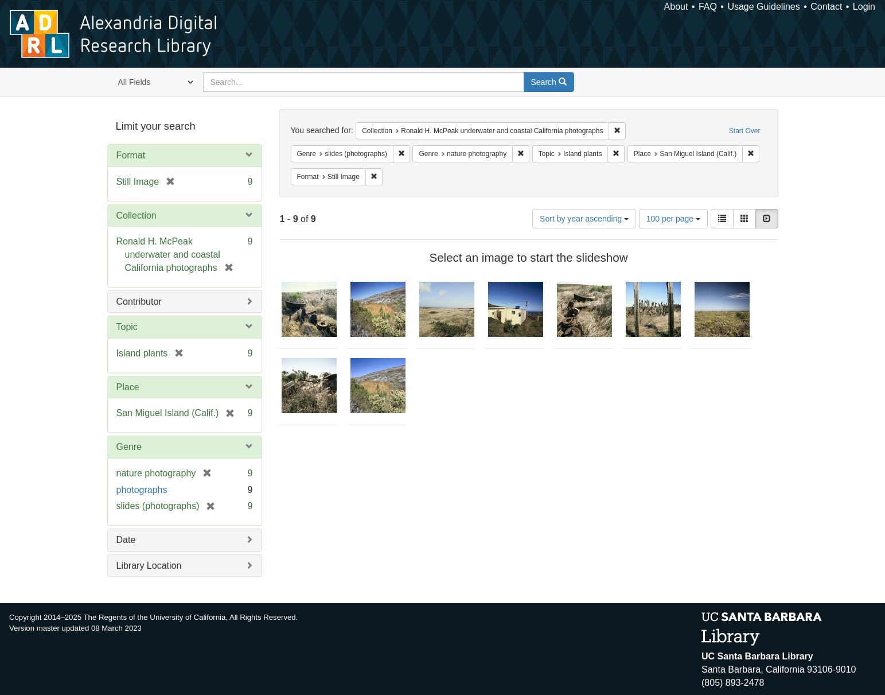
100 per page (673, 218)
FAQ (708, 6)
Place (127, 387)
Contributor (139, 301)
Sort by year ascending (584, 218)
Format (131, 155)
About (676, 6)
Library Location (149, 565)
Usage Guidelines (763, 6)
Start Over (745, 131)
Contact (826, 6)
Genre (129, 447)
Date (126, 540)
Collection (136, 215)
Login (864, 6)
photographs (141, 490)
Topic (127, 327)
